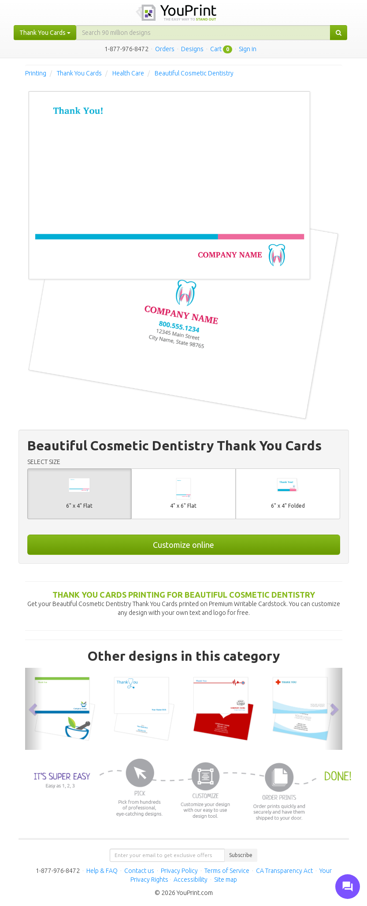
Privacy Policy (179, 870)
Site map (225, 879)
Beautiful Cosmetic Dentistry (194, 73)
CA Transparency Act (284, 870)
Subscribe (240, 855)
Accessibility (191, 879)
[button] (34, 709)
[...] (203, 32)
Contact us (139, 870)
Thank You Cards (79, 73)
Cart (216, 48)
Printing (35, 73)
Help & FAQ (102, 870)
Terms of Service (226, 870)
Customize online (183, 544)
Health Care (128, 73)
